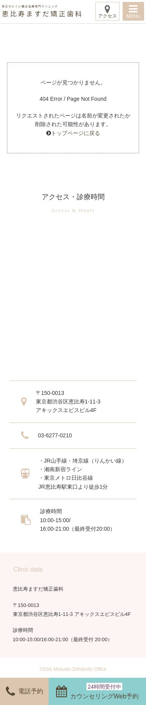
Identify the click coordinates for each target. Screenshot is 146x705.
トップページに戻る (75, 133)
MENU (133, 11)
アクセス (107, 11)
